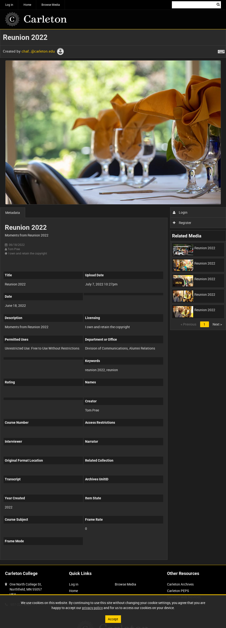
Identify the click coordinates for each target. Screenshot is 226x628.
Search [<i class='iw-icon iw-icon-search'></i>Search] (218, 4)
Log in (9, 4)
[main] (113, 297)
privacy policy (92, 607)
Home (27, 4)
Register (182, 222)
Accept (113, 619)
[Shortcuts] (221, 51)
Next (217, 324)
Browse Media (50, 4)
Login (180, 212)
